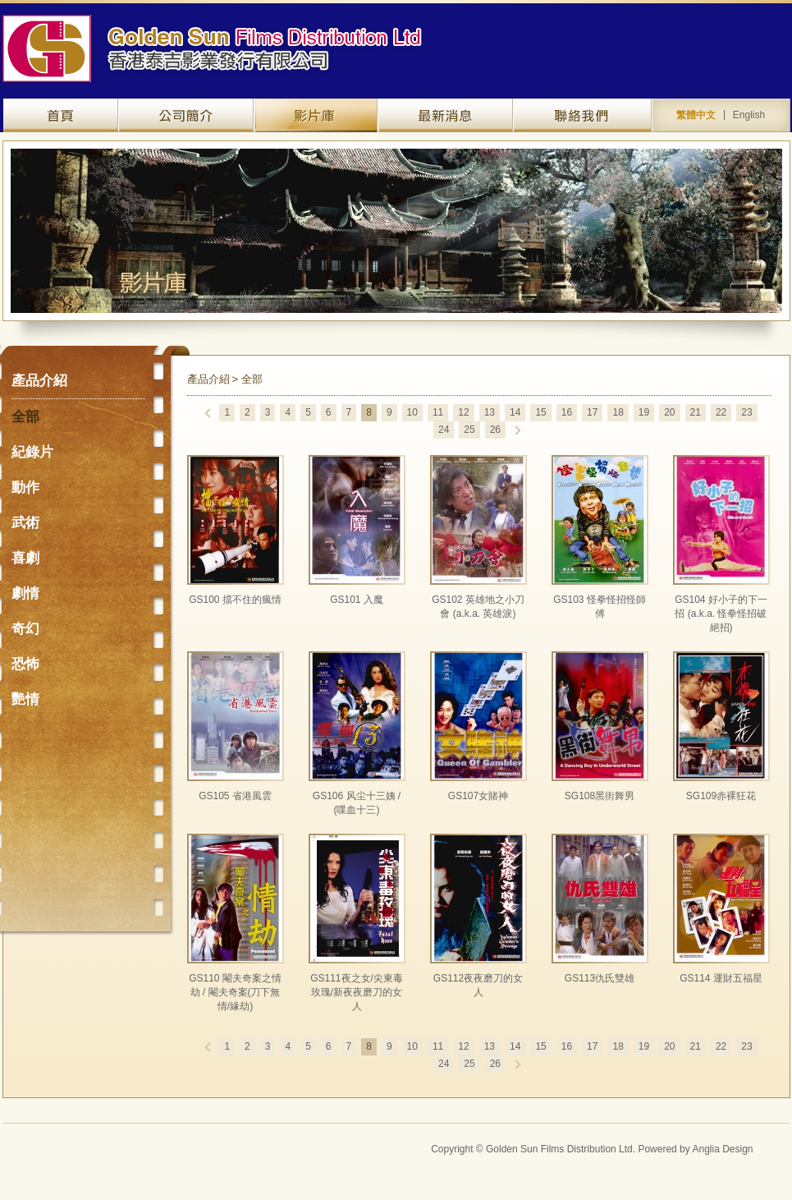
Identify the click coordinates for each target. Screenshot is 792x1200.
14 (515, 412)
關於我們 (186, 115)
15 (540, 412)
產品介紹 (316, 115)
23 (746, 412)
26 (495, 429)
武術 (25, 523)
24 (443, 429)
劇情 (25, 593)
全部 (25, 417)
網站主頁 (60, 115)
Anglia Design (722, 1149)
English (749, 115)
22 (721, 412)
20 (669, 412)
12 (463, 412)
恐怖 (25, 664)
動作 (25, 487)
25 (469, 429)
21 (695, 412)
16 (566, 412)
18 (617, 412)
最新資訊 (445, 115)
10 (412, 412)
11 (438, 412)
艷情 (25, 699)
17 (592, 412)
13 (489, 412)
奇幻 (25, 629)
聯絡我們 (582, 115)
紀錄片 (32, 452)
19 (644, 412)
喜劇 (25, 558)
